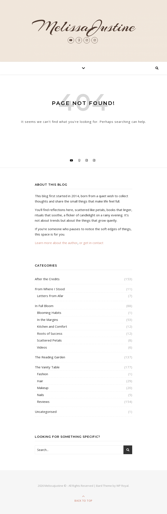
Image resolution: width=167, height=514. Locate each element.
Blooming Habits (49, 312)
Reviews (43, 401)
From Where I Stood (50, 289)
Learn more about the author (56, 243)
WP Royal (122, 486)
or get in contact (91, 243)
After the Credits (47, 279)
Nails (40, 395)
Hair (40, 381)
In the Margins (47, 319)
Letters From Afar (50, 296)
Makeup (42, 388)
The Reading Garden (50, 357)
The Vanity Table (47, 367)
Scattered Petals (49, 340)
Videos (42, 347)
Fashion (42, 374)
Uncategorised (46, 411)
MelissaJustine (83, 26)
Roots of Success (49, 333)
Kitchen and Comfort (52, 326)
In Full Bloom (44, 306)
